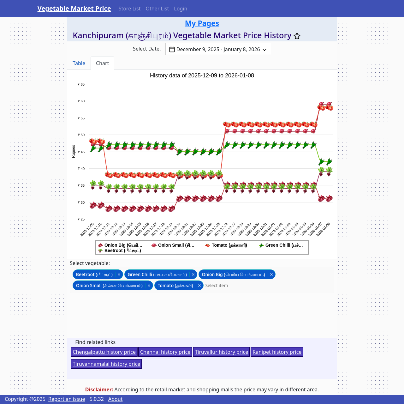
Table (79, 63)
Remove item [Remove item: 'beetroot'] (118, 274)
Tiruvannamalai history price (106, 363)
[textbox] (220, 285)
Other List (157, 8)
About (115, 398)
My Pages (202, 23)
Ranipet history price (276, 351)
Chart (102, 63)
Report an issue (66, 398)
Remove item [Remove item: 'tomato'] (199, 285)
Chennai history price (165, 351)
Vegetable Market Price (74, 8)
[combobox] (202, 280)
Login (180, 8)
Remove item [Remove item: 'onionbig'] (271, 274)
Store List (130, 8)
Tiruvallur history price (221, 351)
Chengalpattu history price (104, 351)
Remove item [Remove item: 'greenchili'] (193, 274)
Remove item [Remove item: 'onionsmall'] (148, 285)
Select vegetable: (90, 263)
